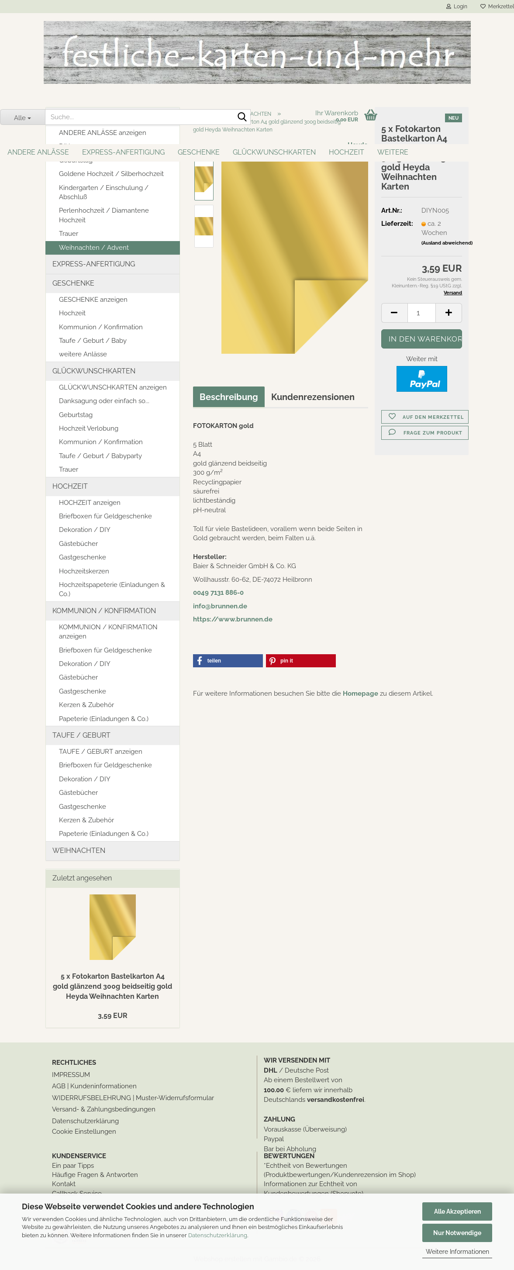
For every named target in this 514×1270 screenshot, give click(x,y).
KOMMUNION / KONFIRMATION (104, 611)
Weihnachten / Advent (94, 248)
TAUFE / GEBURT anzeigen (100, 752)
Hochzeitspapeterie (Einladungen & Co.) (112, 589)
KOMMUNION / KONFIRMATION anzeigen (108, 631)
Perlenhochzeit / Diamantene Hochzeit (104, 215)
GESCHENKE (199, 152)
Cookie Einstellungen (84, 1131)
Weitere (392, 152)
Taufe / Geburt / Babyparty (100, 456)
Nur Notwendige (457, 1232)
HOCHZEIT (346, 152)
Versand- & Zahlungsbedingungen (103, 1109)
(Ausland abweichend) (447, 243)
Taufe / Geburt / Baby (93, 341)
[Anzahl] (421, 313)
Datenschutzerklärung (217, 1235)
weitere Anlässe (83, 354)
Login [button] (456, 6)
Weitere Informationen (457, 1251)
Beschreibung (229, 397)
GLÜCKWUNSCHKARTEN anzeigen (113, 387)
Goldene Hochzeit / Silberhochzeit (111, 174)
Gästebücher (78, 544)
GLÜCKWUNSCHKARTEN (274, 152)
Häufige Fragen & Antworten (95, 1175)
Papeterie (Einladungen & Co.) (103, 719)
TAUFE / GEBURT (81, 735)
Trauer (68, 234)
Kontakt (64, 1184)
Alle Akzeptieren (457, 1211)
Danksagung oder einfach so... (104, 401)
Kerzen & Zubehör (86, 705)
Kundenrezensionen (313, 397)
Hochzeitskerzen (84, 571)
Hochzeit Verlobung (88, 428)
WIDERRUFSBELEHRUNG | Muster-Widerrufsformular (133, 1098)
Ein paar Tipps (73, 1166)
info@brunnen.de (220, 606)
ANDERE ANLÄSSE (38, 152)
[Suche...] (22, 117)
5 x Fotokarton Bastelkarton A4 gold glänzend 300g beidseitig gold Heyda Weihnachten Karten (112, 986)
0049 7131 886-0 (218, 593)
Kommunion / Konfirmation (101, 327)
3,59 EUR (113, 1015)
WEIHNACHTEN (78, 850)
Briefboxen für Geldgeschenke (105, 516)
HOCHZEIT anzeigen (90, 503)
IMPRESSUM (71, 1075)
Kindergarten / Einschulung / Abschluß (103, 192)
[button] (394, 313)
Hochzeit (72, 313)
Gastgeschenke (82, 557)
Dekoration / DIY (84, 530)
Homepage (360, 693)
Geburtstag (76, 415)
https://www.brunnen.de (233, 619)
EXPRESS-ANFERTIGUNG (123, 152)
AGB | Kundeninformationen (94, 1086)
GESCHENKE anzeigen (93, 300)
